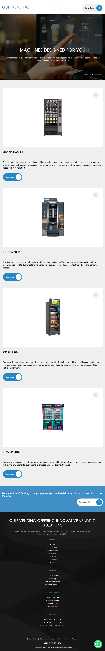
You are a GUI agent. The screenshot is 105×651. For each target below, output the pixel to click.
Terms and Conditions (47, 639)
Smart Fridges (52, 603)
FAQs (60, 639)
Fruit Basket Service (52, 582)
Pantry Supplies (52, 576)
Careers (52, 563)
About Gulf (53, 548)
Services (52, 554)
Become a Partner (71, 639)
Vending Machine (52, 597)
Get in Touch (93, 8)
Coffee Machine (52, 600)
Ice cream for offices (52, 585)
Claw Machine (52, 606)
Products (52, 557)
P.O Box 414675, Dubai (52, 619)
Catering (52, 579)
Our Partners (52, 560)
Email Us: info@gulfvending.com (52, 625)
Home (86, 74)
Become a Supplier (90, 502)
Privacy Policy (32, 639)
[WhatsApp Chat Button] (98, 644)
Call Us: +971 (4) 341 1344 (52, 622)
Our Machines (52, 551)
